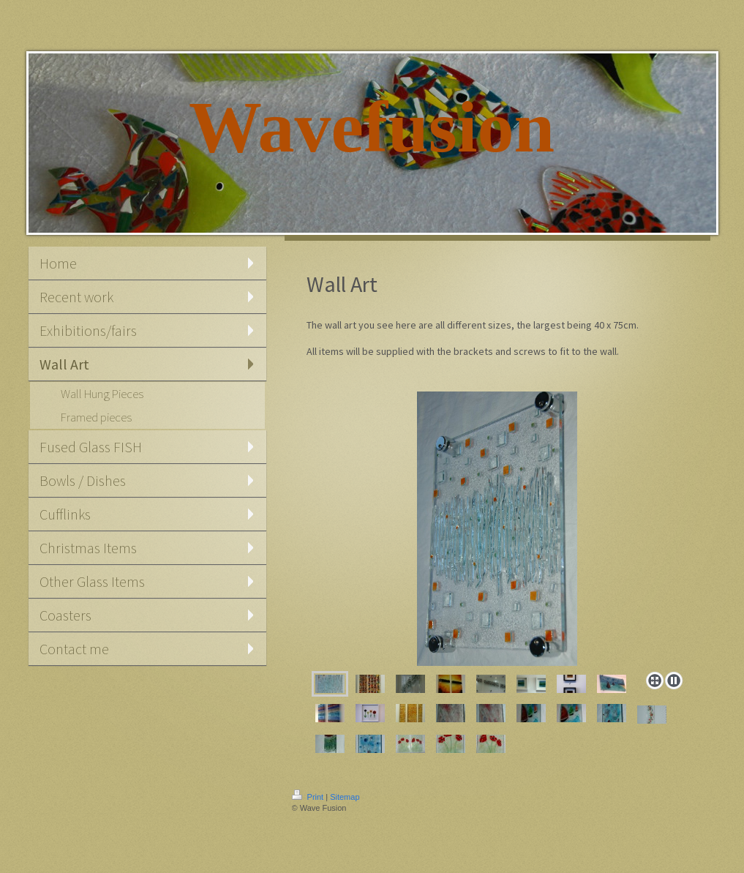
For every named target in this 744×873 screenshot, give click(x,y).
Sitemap (344, 797)
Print (309, 797)
